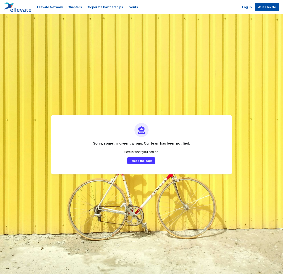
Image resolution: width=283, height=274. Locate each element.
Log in (247, 7)
